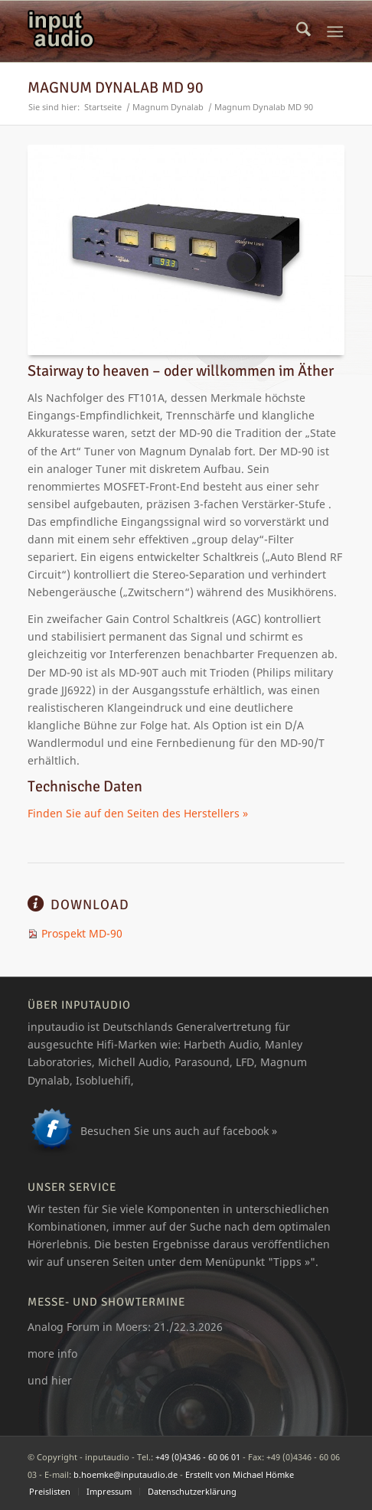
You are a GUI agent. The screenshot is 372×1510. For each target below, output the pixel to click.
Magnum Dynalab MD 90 (116, 87)
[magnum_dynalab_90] (189, 250)
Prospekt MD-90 (81, 933)
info (67, 1353)
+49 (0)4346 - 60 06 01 (197, 1457)
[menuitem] (303, 31)
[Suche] (303, 31)
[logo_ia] (154, 31)
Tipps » (291, 1261)
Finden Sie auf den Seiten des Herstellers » (138, 813)
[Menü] (334, 31)
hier (61, 1380)
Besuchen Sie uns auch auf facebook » (178, 1131)
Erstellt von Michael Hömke (239, 1474)
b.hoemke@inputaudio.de (125, 1474)
